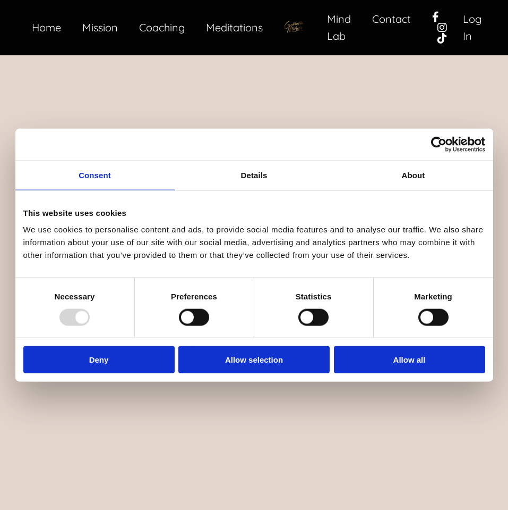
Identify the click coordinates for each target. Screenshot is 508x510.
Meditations (234, 27)
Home (46, 27)
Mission (100, 27)
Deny (99, 359)
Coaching (162, 27)
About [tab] (413, 174)
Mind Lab (339, 27)
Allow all (409, 359)
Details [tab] (254, 174)
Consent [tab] (95, 174)
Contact (391, 19)
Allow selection (254, 359)
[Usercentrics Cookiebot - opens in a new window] (438, 144)
